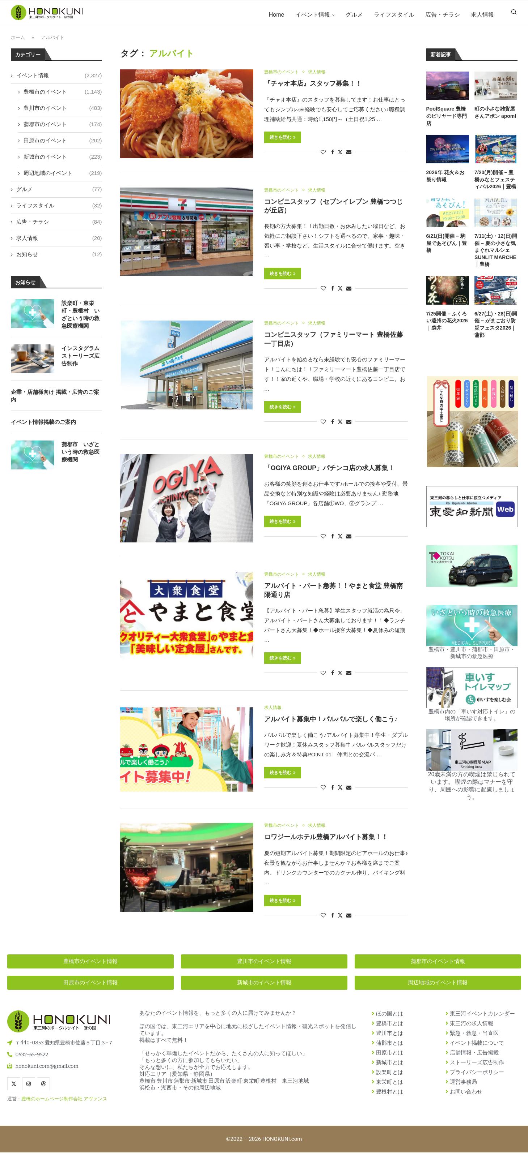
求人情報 (482, 15)
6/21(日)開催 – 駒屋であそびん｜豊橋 (446, 248)
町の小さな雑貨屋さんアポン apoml (495, 117)
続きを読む (283, 143)
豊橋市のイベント (63, 96)
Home (276, 15)
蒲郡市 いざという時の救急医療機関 (81, 457)
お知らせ (59, 259)
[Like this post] (323, 158)
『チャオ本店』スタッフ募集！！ (313, 89)
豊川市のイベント (63, 113)
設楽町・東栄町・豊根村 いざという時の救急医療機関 (81, 319)
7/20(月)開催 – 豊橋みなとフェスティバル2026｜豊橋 (495, 185)
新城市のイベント (63, 162)
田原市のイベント (63, 145)
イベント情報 (312, 15)
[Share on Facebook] (332, 158)
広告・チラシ (442, 15)
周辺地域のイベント (63, 178)
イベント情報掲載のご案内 (43, 427)
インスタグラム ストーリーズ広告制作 (81, 360)
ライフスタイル (394, 15)
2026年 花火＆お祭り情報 (445, 181)
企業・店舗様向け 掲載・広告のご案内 (55, 401)
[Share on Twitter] (340, 158)
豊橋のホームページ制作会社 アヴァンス (64, 1106)
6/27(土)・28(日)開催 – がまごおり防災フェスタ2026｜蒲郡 (495, 329)
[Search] (514, 14)
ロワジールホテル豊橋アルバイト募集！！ (326, 844)
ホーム (18, 43)
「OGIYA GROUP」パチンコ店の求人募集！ (329, 474)
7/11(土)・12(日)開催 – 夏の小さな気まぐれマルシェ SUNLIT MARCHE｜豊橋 (495, 255)
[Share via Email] (348, 158)
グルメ (354, 15)
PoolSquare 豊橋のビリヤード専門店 (446, 121)
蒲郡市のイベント (63, 129)
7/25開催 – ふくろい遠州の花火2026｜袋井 (447, 326)
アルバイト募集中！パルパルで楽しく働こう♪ (331, 726)
